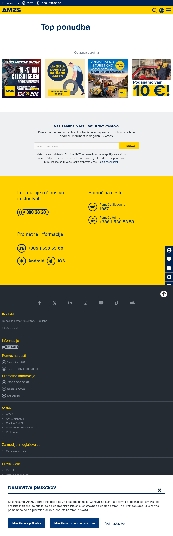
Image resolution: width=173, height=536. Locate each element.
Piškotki (10, 470)
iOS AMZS (13, 395)
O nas (6, 407)
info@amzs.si (10, 328)
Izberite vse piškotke (26, 523)
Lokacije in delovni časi (20, 427)
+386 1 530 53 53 (26, 369)
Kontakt (8, 314)
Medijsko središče (17, 451)
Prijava (130, 146)
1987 (22, 362)
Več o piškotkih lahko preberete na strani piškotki (56, 510)
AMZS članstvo (15, 419)
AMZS (9, 414)
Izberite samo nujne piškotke (74, 523)
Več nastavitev (115, 523)
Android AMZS (16, 389)
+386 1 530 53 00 (18, 382)
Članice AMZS (14, 423)
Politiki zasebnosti (108, 162)
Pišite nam (12, 432)
